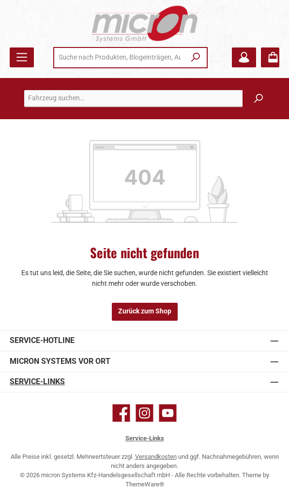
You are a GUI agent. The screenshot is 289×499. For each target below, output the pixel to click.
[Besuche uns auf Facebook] (121, 413)
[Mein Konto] (244, 57)
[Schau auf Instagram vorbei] (144, 413)
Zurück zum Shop (144, 311)
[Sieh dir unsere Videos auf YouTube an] (168, 413)
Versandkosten (156, 456)
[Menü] (22, 57)
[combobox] (119, 57)
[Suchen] (196, 57)
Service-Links (37, 381)
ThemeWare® (144, 484)
